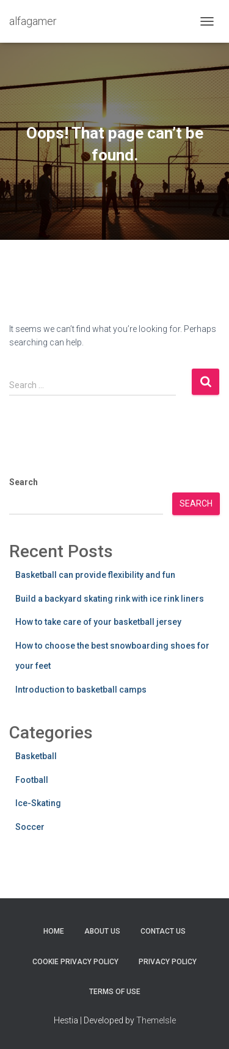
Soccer (30, 827)
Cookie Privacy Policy (75, 961)
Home (53, 931)
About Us (102, 931)
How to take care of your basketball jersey (98, 622)
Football (31, 780)
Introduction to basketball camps (81, 689)
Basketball (36, 756)
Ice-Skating (38, 803)
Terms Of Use (114, 991)
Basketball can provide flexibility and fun (95, 575)
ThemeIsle (156, 1020)
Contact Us (163, 931)
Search (23, 482)
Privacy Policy (168, 961)
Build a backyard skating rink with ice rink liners (109, 599)
